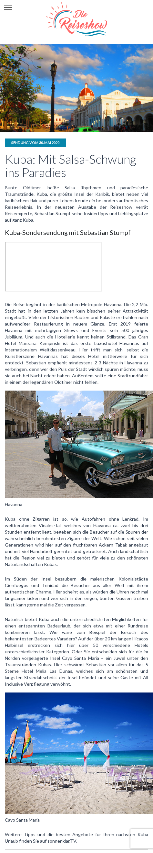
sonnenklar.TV (61, 841)
